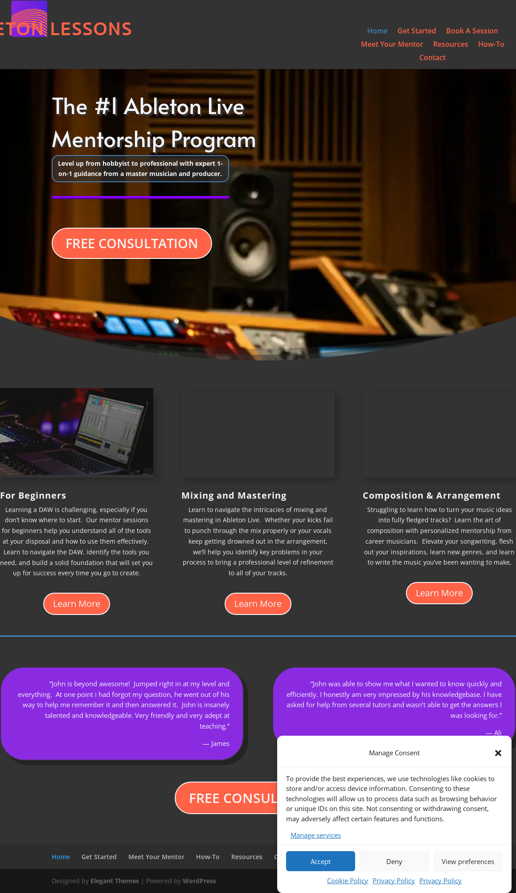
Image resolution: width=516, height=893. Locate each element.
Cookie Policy (347, 881)
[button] (498, 753)
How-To (491, 45)
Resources (450, 45)
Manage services (316, 836)
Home (377, 32)
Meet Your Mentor (392, 45)
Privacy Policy (394, 881)
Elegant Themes (114, 881)
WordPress (199, 881)
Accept (321, 861)
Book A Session (472, 32)
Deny (394, 861)
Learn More (76, 604)
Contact (432, 58)
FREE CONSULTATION (132, 243)
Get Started (416, 32)
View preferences (468, 861)
